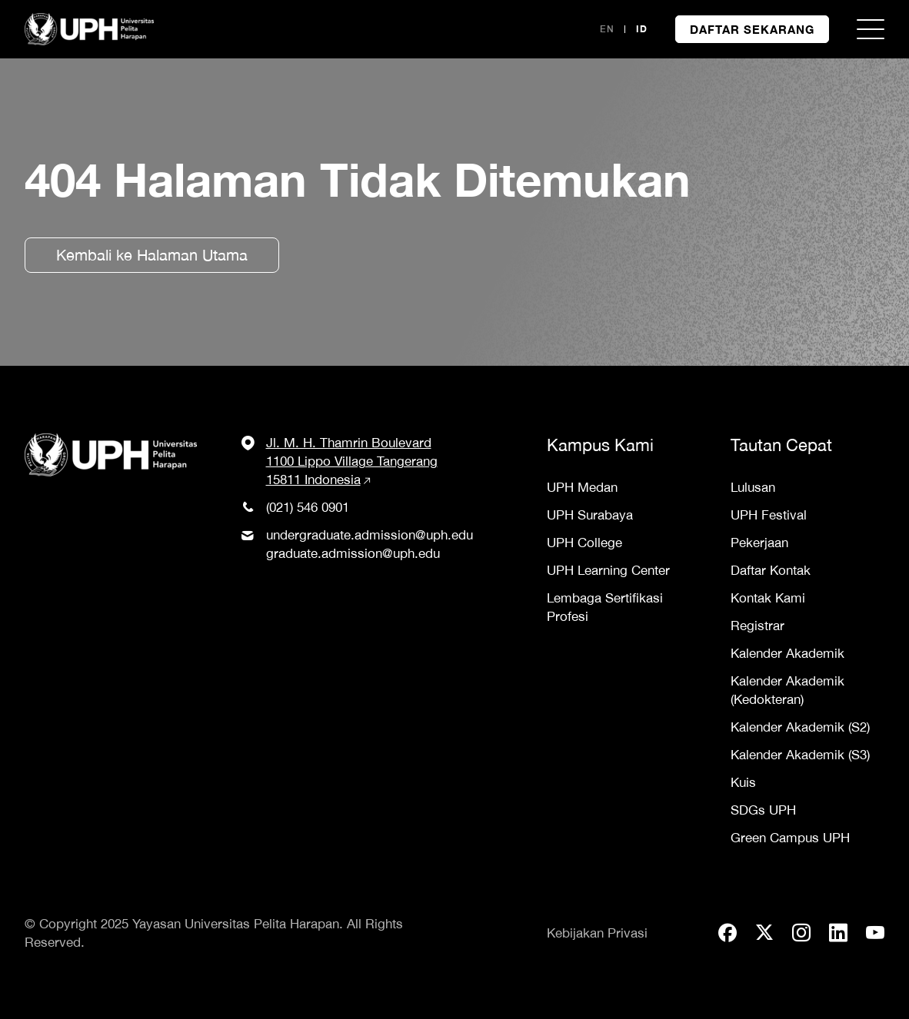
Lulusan (753, 487)
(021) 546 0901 (307, 507)
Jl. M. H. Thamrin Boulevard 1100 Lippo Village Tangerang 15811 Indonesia (352, 461)
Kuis (743, 782)
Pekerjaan (759, 542)
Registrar (757, 625)
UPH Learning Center (608, 570)
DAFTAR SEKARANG (752, 29)
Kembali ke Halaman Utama (152, 255)
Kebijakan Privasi (597, 933)
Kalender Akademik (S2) (800, 727)
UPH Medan (582, 487)
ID (642, 29)
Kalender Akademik (787, 653)
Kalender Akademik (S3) (800, 754)
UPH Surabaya (590, 515)
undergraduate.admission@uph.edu (369, 535)
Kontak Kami (768, 598)
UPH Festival (769, 515)
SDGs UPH (763, 810)
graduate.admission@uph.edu (353, 553)
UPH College (584, 542)
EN (607, 29)
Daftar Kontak (771, 570)
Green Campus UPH (790, 837)
